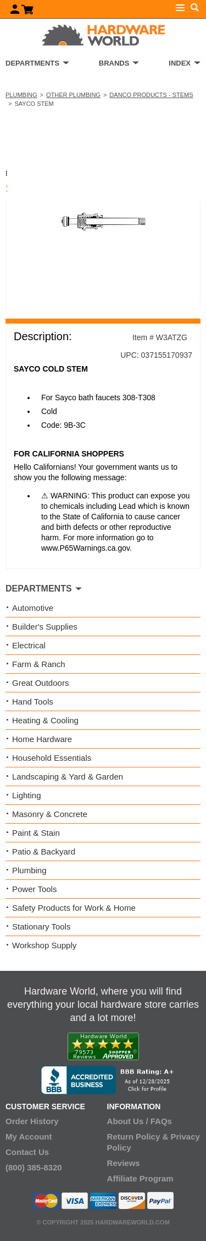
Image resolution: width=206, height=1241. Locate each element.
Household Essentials (51, 757)
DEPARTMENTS (32, 63)
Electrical (29, 645)
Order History (32, 1121)
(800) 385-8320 (33, 1167)
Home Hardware (42, 739)
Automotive (32, 608)
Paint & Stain (36, 832)
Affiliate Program (140, 1178)
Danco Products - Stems (151, 95)
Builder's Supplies (44, 626)
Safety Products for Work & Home (74, 907)
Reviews (123, 1163)
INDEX (180, 63)
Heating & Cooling (45, 720)
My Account (28, 1136)
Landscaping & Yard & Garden (67, 776)
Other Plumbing (73, 95)
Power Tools (34, 889)
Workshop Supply (44, 945)
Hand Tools (32, 701)
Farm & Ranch (38, 664)
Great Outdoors (40, 682)
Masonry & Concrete (49, 814)
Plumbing (21, 95)
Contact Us (27, 1152)
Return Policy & (138, 1136)
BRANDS (114, 63)
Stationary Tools (41, 926)
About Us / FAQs (139, 1121)
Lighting (26, 795)
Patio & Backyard (43, 851)
